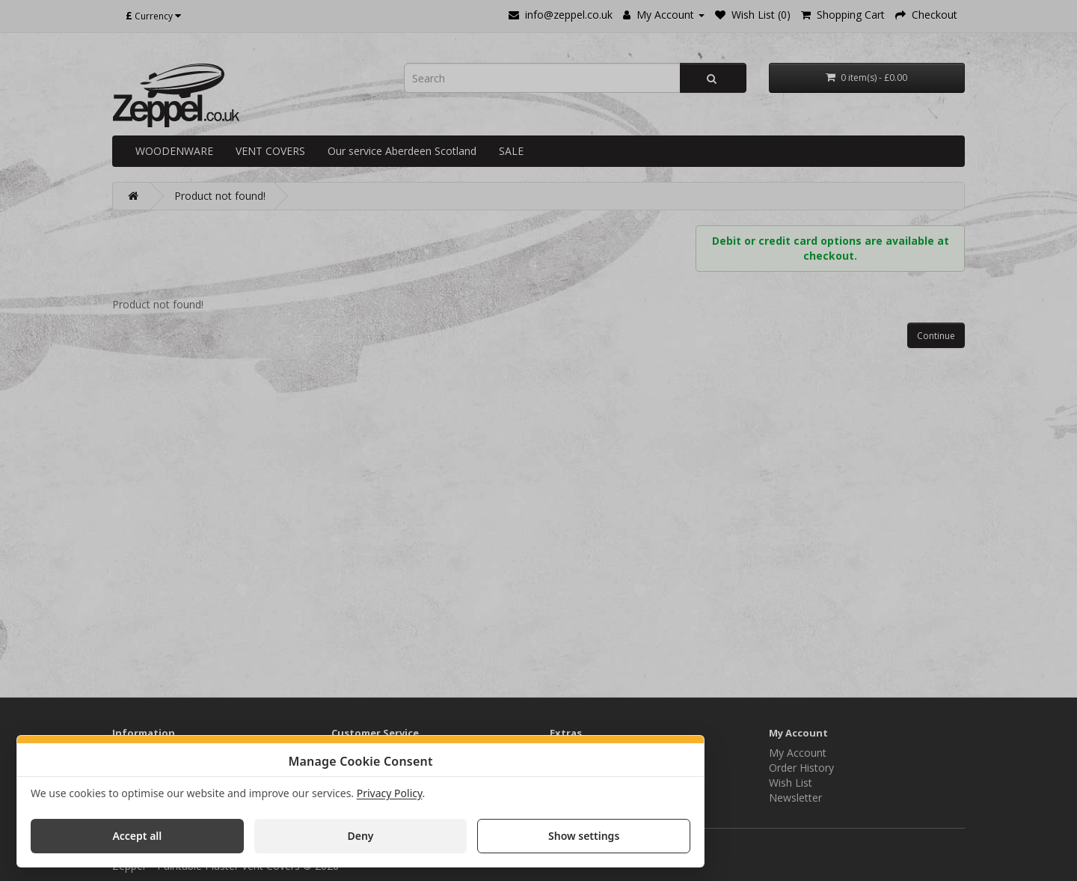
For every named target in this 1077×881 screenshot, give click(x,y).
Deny (360, 836)
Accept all (137, 836)
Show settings (583, 836)
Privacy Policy (390, 793)
